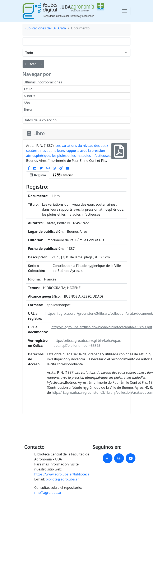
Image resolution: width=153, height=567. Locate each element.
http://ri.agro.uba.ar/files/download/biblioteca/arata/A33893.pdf (101, 327)
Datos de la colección (40, 120)
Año (27, 103)
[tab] (37, 175)
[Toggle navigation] (124, 11)
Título (28, 89)
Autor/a (30, 96)
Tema (28, 109)
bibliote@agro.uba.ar (62, 479)
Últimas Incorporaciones (43, 82)
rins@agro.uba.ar (47, 492)
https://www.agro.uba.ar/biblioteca (61, 474)
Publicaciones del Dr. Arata (45, 28)
